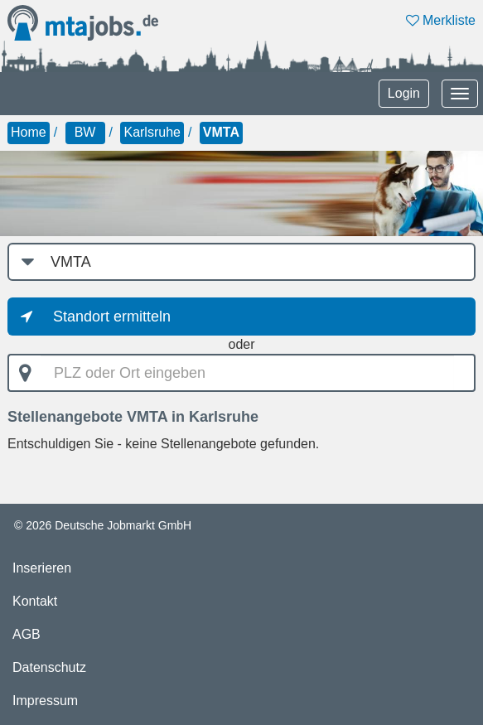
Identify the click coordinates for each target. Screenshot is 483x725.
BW (85, 132)
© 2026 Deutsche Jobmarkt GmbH (102, 525)
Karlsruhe (151, 132)
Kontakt (34, 601)
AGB (26, 634)
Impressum (45, 701)
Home (28, 132)
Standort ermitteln (112, 316)
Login (404, 93)
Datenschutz (49, 667)
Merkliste (441, 20)
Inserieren (41, 568)
